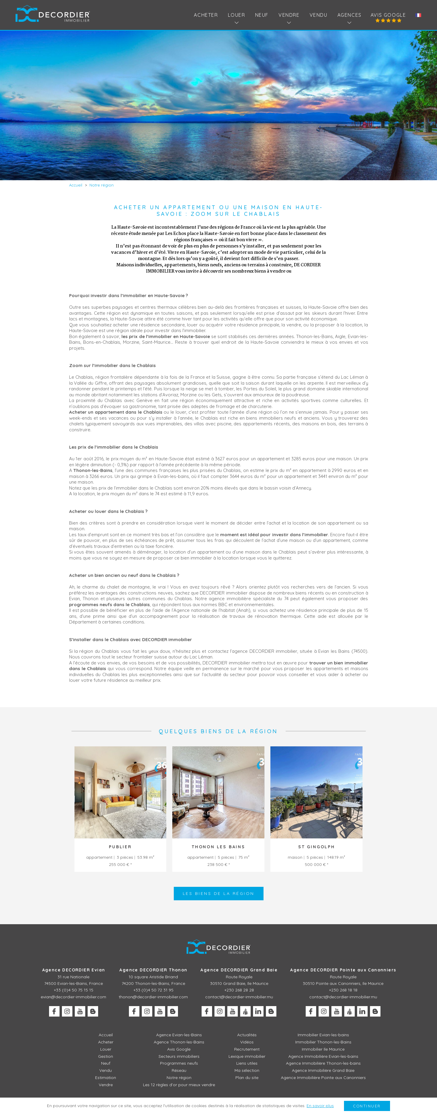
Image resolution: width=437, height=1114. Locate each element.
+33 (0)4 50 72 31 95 (153, 990)
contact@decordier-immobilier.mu (239, 997)
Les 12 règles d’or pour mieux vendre (179, 1084)
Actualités (247, 1034)
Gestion (105, 1056)
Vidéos (247, 1042)
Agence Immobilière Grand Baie (323, 1070)
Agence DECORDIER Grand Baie (239, 970)
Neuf (262, 15)
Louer (105, 1049)
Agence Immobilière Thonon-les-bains (323, 1063)
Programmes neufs (179, 1063)
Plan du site (246, 1077)
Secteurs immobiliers (179, 1056)
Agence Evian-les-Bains (179, 1034)
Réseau (179, 1070)
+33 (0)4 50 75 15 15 (73, 990)
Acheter (206, 15)
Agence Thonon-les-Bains (179, 1042)
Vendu (319, 15)
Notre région (179, 1077)
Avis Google (388, 15)
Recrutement (247, 1049)
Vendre (106, 1084)
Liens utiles (247, 1063)
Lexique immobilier (247, 1056)
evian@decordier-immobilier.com (73, 997)
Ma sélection (247, 1070)
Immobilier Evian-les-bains (323, 1034)
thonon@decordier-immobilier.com (153, 997)
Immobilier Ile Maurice (323, 1049)
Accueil (106, 1034)
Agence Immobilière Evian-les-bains (323, 1056)
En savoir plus (320, 1105)
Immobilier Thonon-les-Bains (323, 1042)
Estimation (105, 1077)
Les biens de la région (219, 893)
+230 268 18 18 (343, 990)
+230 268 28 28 (239, 990)
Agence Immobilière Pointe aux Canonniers (323, 1077)
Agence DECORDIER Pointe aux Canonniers (343, 970)
